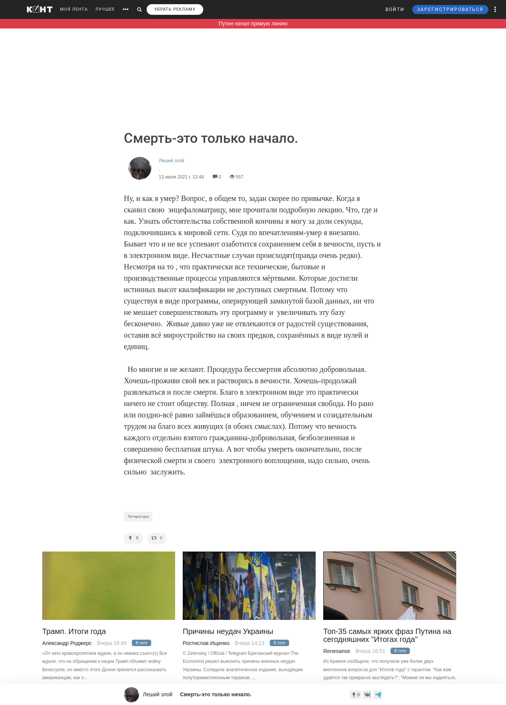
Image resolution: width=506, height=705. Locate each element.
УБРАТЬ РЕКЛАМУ (175, 9)
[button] (495, 9)
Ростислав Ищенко (206, 643)
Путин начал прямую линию (252, 24)
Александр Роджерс (67, 643)
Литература (138, 516)
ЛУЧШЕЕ (105, 9)
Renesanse (336, 651)
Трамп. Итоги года (74, 631)
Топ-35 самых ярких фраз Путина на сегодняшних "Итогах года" (387, 635)
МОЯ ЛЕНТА (74, 9)
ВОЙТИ (395, 9)
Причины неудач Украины (228, 631)
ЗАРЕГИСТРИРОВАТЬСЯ (450, 9)
